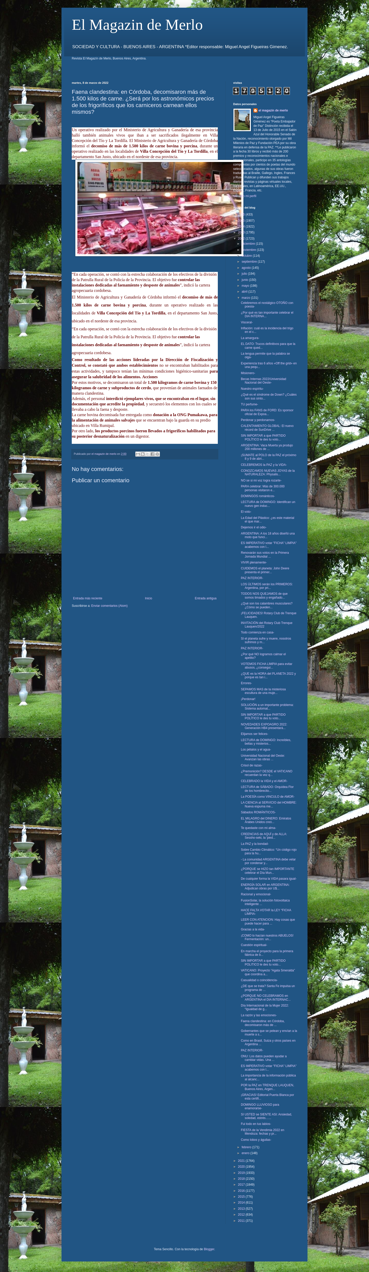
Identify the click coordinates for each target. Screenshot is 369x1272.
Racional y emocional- (256, 894)
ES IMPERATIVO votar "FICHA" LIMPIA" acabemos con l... (268, 544)
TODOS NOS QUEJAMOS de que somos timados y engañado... (264, 595)
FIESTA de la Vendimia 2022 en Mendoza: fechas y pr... (262, 1131)
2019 (242, 1173)
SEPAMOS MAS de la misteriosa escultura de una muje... (263, 691)
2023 (242, 232)
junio (245, 280)
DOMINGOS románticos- (258, 496)
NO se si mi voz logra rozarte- (261, 480)
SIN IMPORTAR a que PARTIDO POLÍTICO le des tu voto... (263, 437)
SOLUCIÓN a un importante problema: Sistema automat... (267, 706)
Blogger (209, 1249)
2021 (242, 1161)
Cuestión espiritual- (254, 945)
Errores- (246, 683)
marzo (246, 298)
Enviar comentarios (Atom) (109, 606)
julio (245, 273)
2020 (242, 1166)
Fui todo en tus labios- (256, 1124)
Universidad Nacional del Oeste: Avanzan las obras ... (263, 757)
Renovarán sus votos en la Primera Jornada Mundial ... (265, 554)
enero (246, 1153)
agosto (247, 268)
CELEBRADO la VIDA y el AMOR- (264, 781)
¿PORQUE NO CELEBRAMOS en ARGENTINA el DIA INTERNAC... (266, 997)
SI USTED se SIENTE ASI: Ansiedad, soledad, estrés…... (266, 1116)
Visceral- (247, 322)
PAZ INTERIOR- (252, 578)
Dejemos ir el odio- (253, 527)
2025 (242, 220)
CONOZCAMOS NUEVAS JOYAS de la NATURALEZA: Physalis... (268, 472)
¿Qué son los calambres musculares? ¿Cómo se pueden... (266, 605)
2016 (242, 1191)
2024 (242, 226)
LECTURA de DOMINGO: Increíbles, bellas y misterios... (266, 741)
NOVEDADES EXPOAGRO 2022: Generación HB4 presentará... (264, 726)
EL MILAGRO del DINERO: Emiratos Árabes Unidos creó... (266, 820)
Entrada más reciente (87, 598)
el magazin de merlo (273, 110)
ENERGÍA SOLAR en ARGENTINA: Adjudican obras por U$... (265, 886)
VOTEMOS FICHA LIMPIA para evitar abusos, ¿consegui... (266, 665)
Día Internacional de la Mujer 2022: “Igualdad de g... (265, 1007)
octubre (247, 256)
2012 (242, 1214)
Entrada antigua (206, 598)
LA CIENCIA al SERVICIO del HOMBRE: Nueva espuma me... (268, 804)
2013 (242, 1209)
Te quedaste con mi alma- (258, 828)
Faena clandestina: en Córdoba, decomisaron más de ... (263, 1023)
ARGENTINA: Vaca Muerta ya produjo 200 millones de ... (267, 447)
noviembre (249, 250)
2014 (242, 1202)
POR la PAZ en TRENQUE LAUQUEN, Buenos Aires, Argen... (267, 1087)
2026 (242, 214)
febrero (247, 1147)
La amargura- (250, 338)
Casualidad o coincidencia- (259, 980)
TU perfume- (249, 404)
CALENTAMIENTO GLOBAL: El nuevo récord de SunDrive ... (267, 427)
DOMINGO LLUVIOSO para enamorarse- (260, 1106)
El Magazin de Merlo (137, 24)
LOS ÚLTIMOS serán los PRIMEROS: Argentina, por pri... (267, 586)
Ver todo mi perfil (244, 196)
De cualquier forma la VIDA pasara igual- (268, 878)
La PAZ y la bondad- (255, 844)
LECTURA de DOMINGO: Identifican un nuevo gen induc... (268, 503)
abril (245, 291)
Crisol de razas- (251, 765)
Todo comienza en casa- (257, 632)
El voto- (246, 512)
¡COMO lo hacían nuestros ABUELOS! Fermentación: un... (267, 937)
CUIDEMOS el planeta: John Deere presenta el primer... (265, 570)
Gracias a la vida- (253, 929)
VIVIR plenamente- (254, 562)
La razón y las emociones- (259, 1015)
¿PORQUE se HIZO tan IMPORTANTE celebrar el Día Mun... (267, 870)
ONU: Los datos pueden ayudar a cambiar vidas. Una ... (264, 1058)
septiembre (250, 261)
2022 (242, 238)
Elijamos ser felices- (254, 734)
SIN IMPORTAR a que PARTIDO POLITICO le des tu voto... (263, 962)
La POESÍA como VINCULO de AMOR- (267, 796)
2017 (242, 1184)
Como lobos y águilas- (256, 1140)
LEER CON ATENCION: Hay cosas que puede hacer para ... (268, 921)
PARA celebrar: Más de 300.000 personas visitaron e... (263, 488)
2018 (242, 1179)
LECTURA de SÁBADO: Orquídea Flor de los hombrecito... (267, 788)
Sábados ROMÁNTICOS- (258, 812)
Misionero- (248, 373)
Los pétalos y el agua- (256, 749)
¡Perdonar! (248, 699)
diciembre (249, 243)
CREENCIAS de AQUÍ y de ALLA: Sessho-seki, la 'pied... (264, 835)
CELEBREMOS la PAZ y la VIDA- (264, 465)
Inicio (148, 598)
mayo (246, 286)
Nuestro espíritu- (252, 389)
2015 (242, 1196)
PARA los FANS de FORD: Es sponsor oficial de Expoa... (267, 412)
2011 (242, 1221)
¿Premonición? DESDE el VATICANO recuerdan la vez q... (266, 773)
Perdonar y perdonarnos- (258, 420)
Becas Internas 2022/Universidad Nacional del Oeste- (263, 380)
